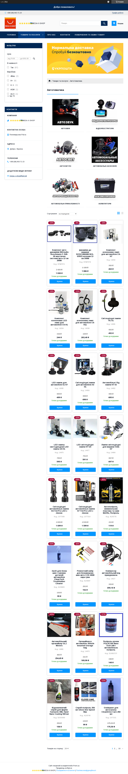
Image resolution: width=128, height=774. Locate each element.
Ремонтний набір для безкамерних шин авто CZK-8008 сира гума (85, 574)
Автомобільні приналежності (65, 204)
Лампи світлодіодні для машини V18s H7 (111, 447)
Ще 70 (12, 96)
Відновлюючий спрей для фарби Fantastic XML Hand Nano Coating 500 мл (59, 711)
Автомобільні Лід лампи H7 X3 (111, 384)
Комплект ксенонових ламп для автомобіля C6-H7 (111, 253)
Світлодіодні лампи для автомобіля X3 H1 (85, 385)
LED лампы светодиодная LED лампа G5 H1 (59, 447)
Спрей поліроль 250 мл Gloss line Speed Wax (85, 710)
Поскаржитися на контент (65, 770)
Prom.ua (76, 766)
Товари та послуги (30, 35)
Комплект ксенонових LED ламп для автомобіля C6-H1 (59, 321)
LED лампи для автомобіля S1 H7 (59, 384)
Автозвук (65, 128)
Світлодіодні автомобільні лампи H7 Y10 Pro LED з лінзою (85, 510)
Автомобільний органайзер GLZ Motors (59, 643)
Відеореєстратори (105, 128)
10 (119, 748)
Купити (59, 281)
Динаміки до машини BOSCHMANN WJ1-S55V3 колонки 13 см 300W (85, 254)
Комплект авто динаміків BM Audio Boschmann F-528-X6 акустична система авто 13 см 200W (59, 255)
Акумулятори (104, 204)
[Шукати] (104, 23)
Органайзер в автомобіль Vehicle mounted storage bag (85, 644)
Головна (11, 35)
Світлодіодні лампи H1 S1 (111, 319)
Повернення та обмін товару (89, 35)
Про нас (51, 35)
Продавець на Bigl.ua (64, 768)
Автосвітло (65, 166)
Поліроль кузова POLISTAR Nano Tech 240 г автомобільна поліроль (111, 645)
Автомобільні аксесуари (105, 166)
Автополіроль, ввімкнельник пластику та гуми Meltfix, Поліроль (111, 510)
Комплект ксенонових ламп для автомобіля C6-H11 (85, 321)
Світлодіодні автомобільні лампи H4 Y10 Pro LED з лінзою (59, 510)
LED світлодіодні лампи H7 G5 (85, 446)
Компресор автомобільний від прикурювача (111, 573)
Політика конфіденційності (86, 770)
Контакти (65, 35)
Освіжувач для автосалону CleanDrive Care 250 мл (110, 711)
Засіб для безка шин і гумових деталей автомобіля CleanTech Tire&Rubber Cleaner (59, 577)
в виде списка (122, 214)
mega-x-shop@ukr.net (18, 176)
